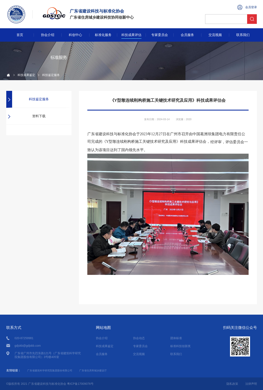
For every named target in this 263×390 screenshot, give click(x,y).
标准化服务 (103, 35)
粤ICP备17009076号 (80, 383)
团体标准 (176, 338)
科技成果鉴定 (26, 75)
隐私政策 (232, 383)
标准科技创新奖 (180, 346)
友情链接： (13, 370)
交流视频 (215, 35)
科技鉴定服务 (39, 99)
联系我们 (243, 35)
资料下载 (39, 116)
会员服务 (187, 35)
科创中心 (75, 35)
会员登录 (251, 7)
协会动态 (139, 338)
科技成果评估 (131, 35)
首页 (20, 35)
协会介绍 (47, 35)
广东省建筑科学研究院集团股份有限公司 (49, 370)
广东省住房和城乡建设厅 (93, 370)
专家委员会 (159, 35)
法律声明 (251, 383)
